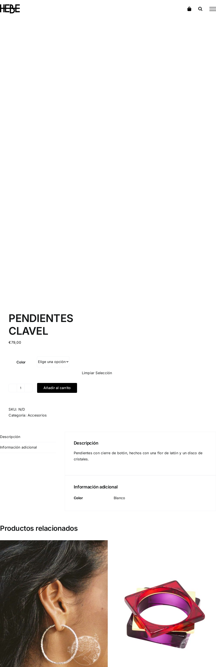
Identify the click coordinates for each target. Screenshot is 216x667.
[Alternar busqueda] (200, 9)
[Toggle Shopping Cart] (189, 9)
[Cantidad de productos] (21, 388)
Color (20, 362)
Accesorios (37, 415)
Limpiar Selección (97, 373)
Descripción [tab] (10, 437)
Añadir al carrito (57, 388)
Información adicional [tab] (18, 447)
